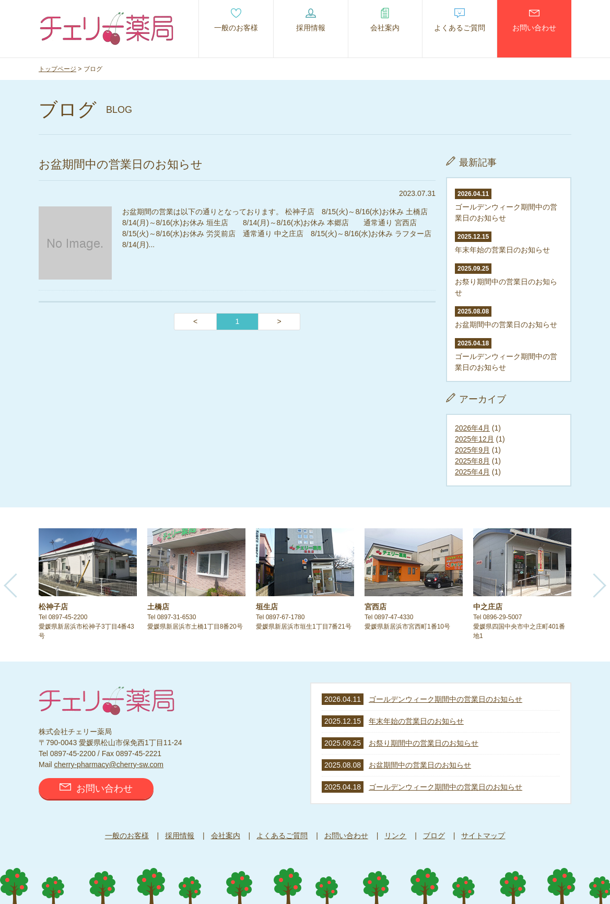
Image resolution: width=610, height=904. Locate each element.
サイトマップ (483, 835)
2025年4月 (472, 472)
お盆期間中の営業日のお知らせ (420, 765)
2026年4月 (472, 428)
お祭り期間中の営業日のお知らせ (506, 280)
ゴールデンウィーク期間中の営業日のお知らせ (506, 205)
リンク (395, 835)
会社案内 (225, 835)
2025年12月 (474, 439)
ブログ (434, 835)
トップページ (57, 69)
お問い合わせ (96, 788)
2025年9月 (472, 450)
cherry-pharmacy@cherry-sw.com (108, 764)
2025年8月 (472, 461)
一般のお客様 (127, 835)
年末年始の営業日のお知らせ (416, 721)
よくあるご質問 (282, 835)
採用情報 (179, 835)
